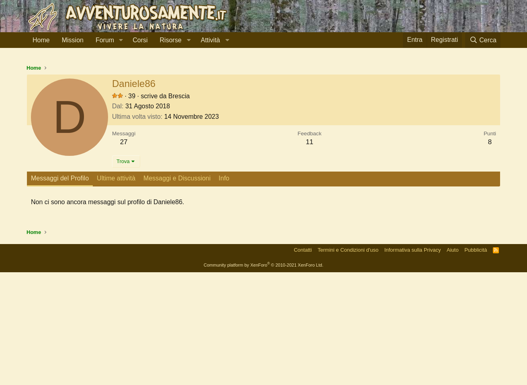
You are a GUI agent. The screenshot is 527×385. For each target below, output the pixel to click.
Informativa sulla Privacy (412, 363)
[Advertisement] (263, 116)
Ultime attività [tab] (116, 291)
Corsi (140, 40)
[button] (121, 40)
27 (124, 255)
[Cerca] (482, 40)
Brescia (179, 208)
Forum (105, 40)
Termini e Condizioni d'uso (348, 363)
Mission (73, 40)
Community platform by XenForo (263, 377)
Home (41, 40)
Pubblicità (475, 363)
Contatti (303, 363)
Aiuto (453, 363)
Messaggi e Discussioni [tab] (176, 291)
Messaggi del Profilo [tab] (60, 291)
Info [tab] (224, 291)
